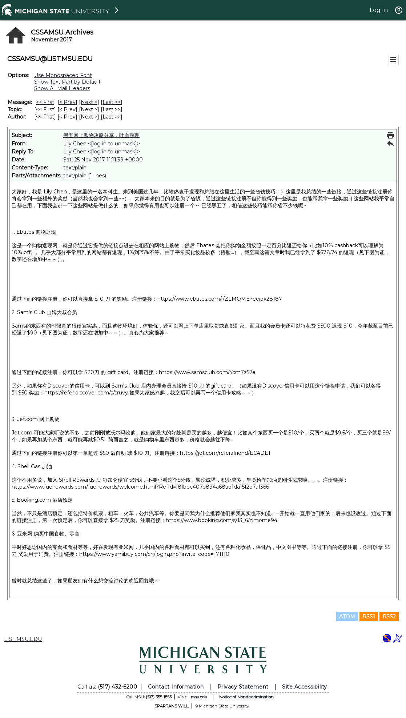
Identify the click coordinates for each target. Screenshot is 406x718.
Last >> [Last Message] (111, 102)
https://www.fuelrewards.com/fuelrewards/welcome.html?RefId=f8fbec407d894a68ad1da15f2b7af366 (140, 487)
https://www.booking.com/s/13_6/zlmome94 (221, 520)
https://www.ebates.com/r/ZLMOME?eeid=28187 (219, 299)
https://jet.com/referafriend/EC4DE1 (225, 453)
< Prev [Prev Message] (67, 102)
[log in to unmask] (114, 143)
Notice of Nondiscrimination (246, 696)
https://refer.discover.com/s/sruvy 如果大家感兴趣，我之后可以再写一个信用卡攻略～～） (150, 392)
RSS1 (368, 616)
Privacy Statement (243, 686)
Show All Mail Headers (62, 88)
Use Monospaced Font (63, 75)
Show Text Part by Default (67, 82)
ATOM (347, 616)
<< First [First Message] (45, 102)
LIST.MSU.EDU (23, 639)
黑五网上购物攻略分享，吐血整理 (101, 135)
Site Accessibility (304, 686)
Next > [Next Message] (89, 102)
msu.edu (199, 696)
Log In (379, 10)
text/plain (75, 175)
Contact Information (176, 686)
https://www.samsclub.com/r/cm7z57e (207, 372)
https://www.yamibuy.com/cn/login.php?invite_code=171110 (154, 554)
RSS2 (389, 616)
